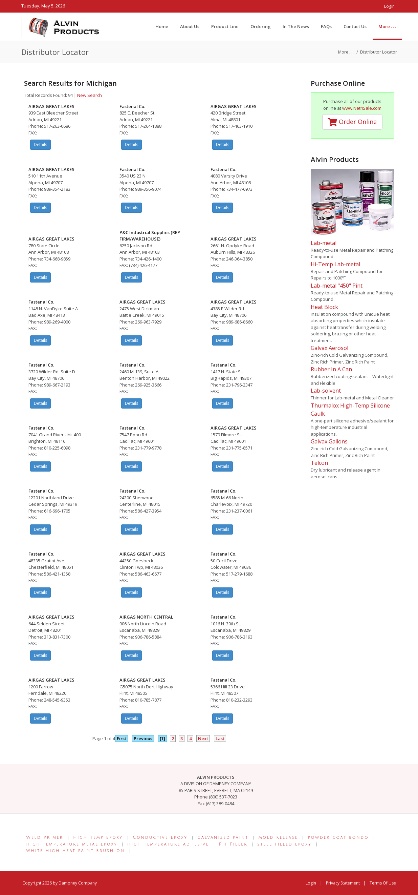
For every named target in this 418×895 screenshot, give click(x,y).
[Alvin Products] (61, 26)
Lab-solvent (326, 390)
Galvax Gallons (329, 441)
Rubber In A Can (331, 369)
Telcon (319, 462)
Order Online (352, 122)
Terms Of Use (383, 883)
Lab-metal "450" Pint (336, 285)
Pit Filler (233, 844)
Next (203, 738)
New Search (89, 95)
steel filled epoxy (285, 844)
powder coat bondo (338, 837)
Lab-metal (323, 243)
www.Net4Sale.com (361, 108)
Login (389, 6)
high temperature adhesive (168, 844)
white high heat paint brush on (75, 851)
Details (40, 144)
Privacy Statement (343, 883)
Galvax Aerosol (329, 348)
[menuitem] (387, 26)
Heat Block (324, 307)
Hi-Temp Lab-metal (335, 264)
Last (220, 738)
